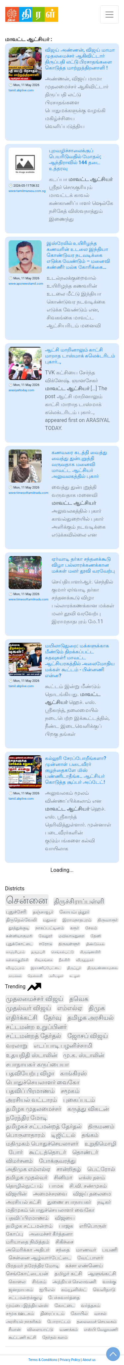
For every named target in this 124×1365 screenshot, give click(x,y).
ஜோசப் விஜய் (87, 1036)
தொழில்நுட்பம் (24, 1186)
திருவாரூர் (108, 920)
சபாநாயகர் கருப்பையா (37, 1064)
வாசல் (100, 1313)
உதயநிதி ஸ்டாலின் (31, 1055)
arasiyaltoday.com (21, 390)
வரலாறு (16, 1045)
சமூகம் (70, 1090)
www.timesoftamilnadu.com (28, 492)
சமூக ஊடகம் (20, 1313)
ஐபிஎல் (47, 1289)
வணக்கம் (69, 1329)
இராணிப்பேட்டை (46, 968)
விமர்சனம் (19, 1160)
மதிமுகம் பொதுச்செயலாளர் (42, 1143)
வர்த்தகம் (90, 1305)
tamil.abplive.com (21, 90)
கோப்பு (14, 1234)
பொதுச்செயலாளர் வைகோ (42, 1082)
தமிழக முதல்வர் (27, 1177)
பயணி (109, 1250)
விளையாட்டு (40, 1329)
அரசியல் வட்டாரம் (31, 1099)
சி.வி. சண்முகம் (88, 1186)
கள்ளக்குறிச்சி (17, 960)
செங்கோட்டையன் (27, 1274)
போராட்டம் (58, 1321)
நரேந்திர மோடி (26, 1117)
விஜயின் (16, 1194)
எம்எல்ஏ (69, 1008)
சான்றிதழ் (69, 1169)
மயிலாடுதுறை (71, 936)
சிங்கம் (39, 1282)
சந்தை (63, 1250)
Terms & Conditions (42, 1360)
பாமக (56, 1186)
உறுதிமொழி (100, 1143)
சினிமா (63, 1177)
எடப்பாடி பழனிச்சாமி (63, 1045)
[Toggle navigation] (109, 14)
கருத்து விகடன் (87, 1109)
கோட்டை (65, 1305)
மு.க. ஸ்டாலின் (83, 1055)
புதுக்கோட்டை (19, 944)
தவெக (78, 999)
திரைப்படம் (52, 1313)
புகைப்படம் (79, 1099)
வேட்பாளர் (90, 1258)
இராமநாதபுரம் (76, 920)
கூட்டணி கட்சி (22, 1337)
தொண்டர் (85, 1152)
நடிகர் (104, 1202)
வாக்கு (109, 1281)
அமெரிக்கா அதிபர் (28, 1250)
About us (89, 1360)
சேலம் (91, 928)
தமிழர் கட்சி (68, 1274)
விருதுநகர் (85, 960)
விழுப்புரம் (15, 968)
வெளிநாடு (104, 1289)
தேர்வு (52, 1017)
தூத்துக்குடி (19, 927)
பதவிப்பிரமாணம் (27, 1218)
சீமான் (15, 1329)
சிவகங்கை (44, 960)
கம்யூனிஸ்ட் (74, 1289)
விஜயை (65, 1218)
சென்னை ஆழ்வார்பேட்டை (40, 1258)
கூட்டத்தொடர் (47, 1152)
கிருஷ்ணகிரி (90, 952)
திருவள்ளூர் (69, 944)
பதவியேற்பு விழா (30, 1073)
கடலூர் (74, 976)
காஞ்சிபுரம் (15, 952)
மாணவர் (86, 1250)
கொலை (17, 1282)
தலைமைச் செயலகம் (96, 1321)
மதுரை (49, 920)
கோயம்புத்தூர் (74, 912)
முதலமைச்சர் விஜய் (34, 999)
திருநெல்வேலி (21, 919)
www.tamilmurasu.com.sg (27, 191)
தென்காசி (35, 976)
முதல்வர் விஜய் (28, 1008)
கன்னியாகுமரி (19, 936)
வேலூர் (45, 936)
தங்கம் (90, 1135)
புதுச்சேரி (16, 912)
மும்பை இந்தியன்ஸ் (27, 1305)
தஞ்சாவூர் (43, 912)
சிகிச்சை (64, 1242)
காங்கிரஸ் (73, 1073)
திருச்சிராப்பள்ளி (79, 901)
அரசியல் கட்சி (23, 1202)
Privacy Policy (70, 1360)
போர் (16, 1152)
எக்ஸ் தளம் (92, 1177)
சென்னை (27, 900)
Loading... (62, 870)
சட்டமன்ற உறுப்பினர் (36, 1027)
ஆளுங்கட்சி (102, 1274)
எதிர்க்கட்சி (21, 1017)
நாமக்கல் (15, 976)
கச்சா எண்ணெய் (84, 1266)
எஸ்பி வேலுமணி (101, 1329)
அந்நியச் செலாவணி (75, 1281)
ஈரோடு (45, 944)
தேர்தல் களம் (54, 1337)
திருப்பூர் (74, 968)
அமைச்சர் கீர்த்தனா (51, 1234)
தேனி (96, 936)
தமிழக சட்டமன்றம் (29, 1226)
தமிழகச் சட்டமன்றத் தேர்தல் (44, 1126)
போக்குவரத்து (57, 1160)
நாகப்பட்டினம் (49, 927)
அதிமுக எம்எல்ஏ (28, 1169)
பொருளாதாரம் (25, 1135)
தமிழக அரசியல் (90, 1017)
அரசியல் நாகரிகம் (23, 1321)
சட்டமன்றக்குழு (25, 1297)
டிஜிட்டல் (63, 1135)
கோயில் (79, 1313)
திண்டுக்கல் (95, 944)
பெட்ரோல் (101, 1169)
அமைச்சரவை (50, 1194)
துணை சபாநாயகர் (69, 1202)
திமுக (97, 1008)
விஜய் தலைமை (92, 1194)
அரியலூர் (56, 976)
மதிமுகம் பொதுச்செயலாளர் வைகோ (50, 1210)
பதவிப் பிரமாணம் (30, 1090)
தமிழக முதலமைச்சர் (33, 1109)
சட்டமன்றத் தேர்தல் (33, 1036)
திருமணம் (101, 1126)
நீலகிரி (64, 960)
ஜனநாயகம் (21, 1289)
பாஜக (66, 1226)
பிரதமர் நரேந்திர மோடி (32, 1266)
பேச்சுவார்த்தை (64, 1297)
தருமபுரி (38, 952)
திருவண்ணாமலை (102, 968)
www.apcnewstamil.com (26, 283)
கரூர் (74, 927)
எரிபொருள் (92, 1226)
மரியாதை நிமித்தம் (27, 1242)
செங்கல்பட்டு (62, 952)
